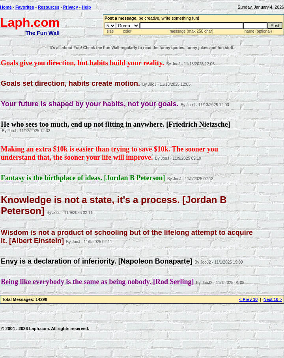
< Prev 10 (248, 299)
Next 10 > (272, 299)
